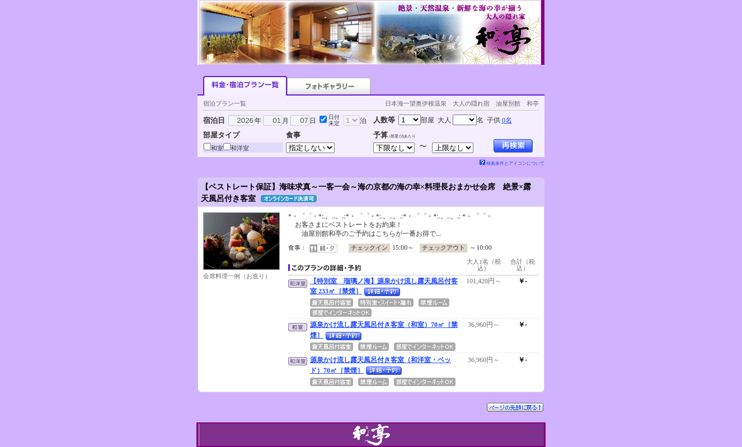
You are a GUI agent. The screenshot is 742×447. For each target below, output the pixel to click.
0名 (507, 120)
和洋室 (240, 148)
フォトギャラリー (329, 86)
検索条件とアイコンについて (512, 163)
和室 (217, 148)
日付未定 (334, 120)
